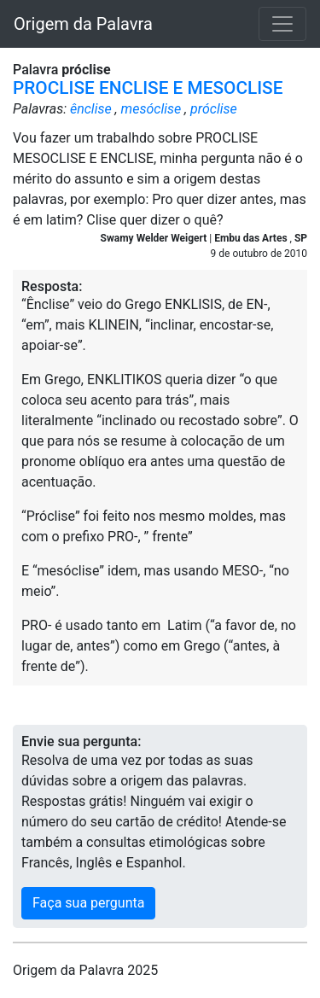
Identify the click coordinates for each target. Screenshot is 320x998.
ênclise (91, 109)
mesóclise (151, 109)
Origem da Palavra (83, 24)
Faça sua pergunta (88, 903)
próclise (213, 109)
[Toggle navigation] (282, 24)
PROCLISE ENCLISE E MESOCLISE (147, 88)
